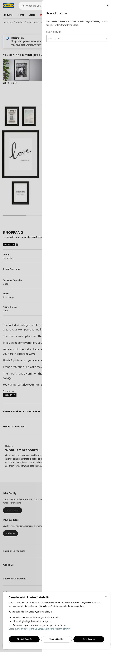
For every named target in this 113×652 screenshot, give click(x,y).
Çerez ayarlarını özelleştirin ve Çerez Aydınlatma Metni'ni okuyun (39, 628)
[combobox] (77, 38)
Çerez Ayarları (89, 639)
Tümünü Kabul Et (24, 639)
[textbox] (77, 38)
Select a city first (54, 31)
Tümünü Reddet (57, 639)
